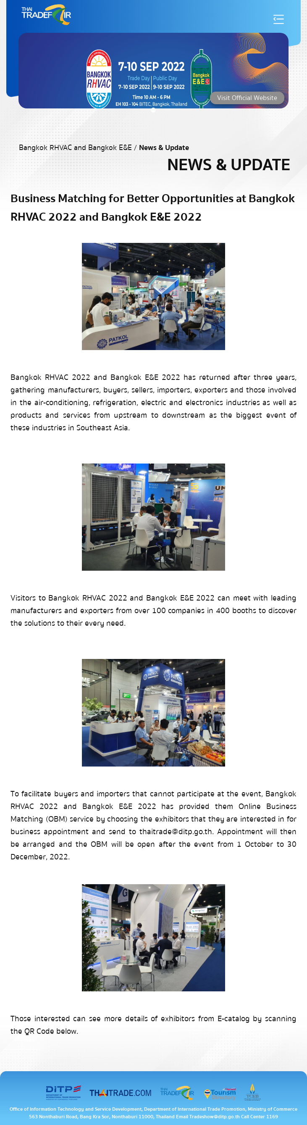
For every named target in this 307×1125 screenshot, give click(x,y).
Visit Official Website (247, 97)
